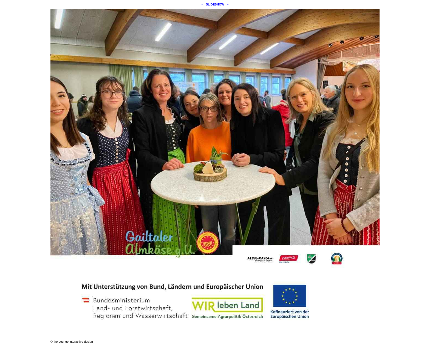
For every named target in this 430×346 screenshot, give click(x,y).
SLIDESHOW (215, 4)
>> (227, 4)
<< (202, 4)
